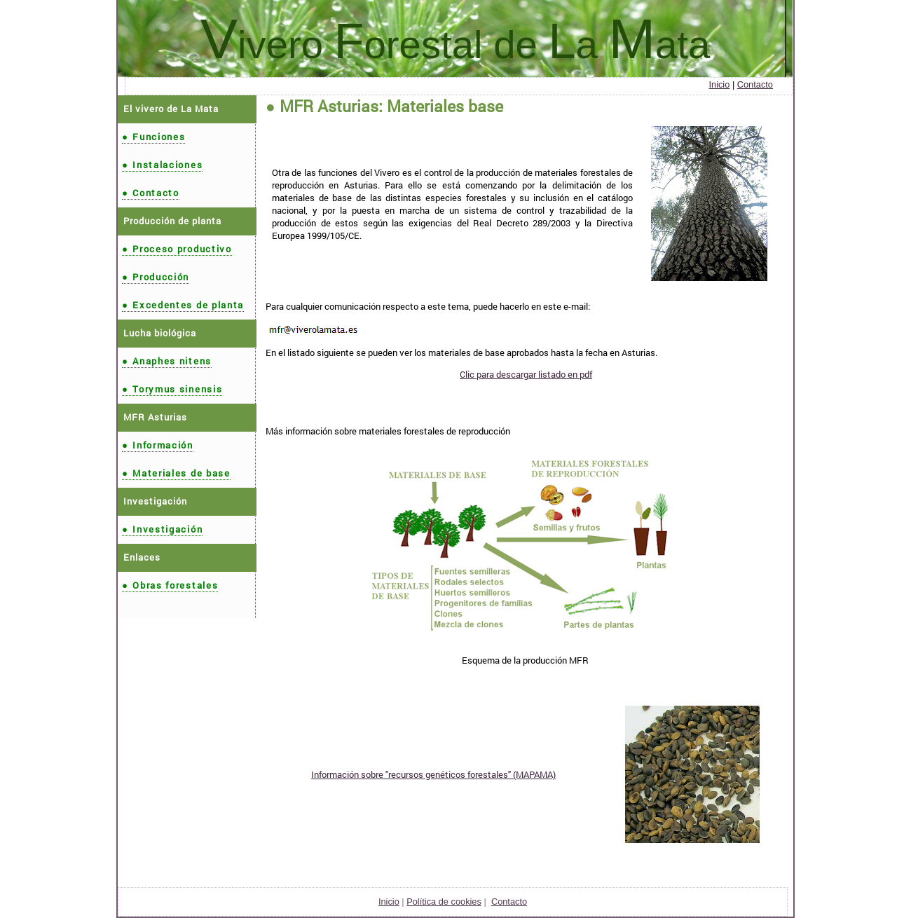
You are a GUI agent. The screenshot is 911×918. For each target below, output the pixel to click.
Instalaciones (162, 164)
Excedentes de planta (183, 305)
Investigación (162, 529)
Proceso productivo (177, 248)
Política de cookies (443, 901)
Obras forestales (170, 585)
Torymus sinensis (172, 389)
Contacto (755, 84)
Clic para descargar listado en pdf (526, 374)
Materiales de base (176, 473)
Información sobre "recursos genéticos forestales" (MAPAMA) (433, 774)
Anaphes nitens (167, 361)
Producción (155, 276)
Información (157, 445)
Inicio (719, 84)
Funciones (153, 136)
